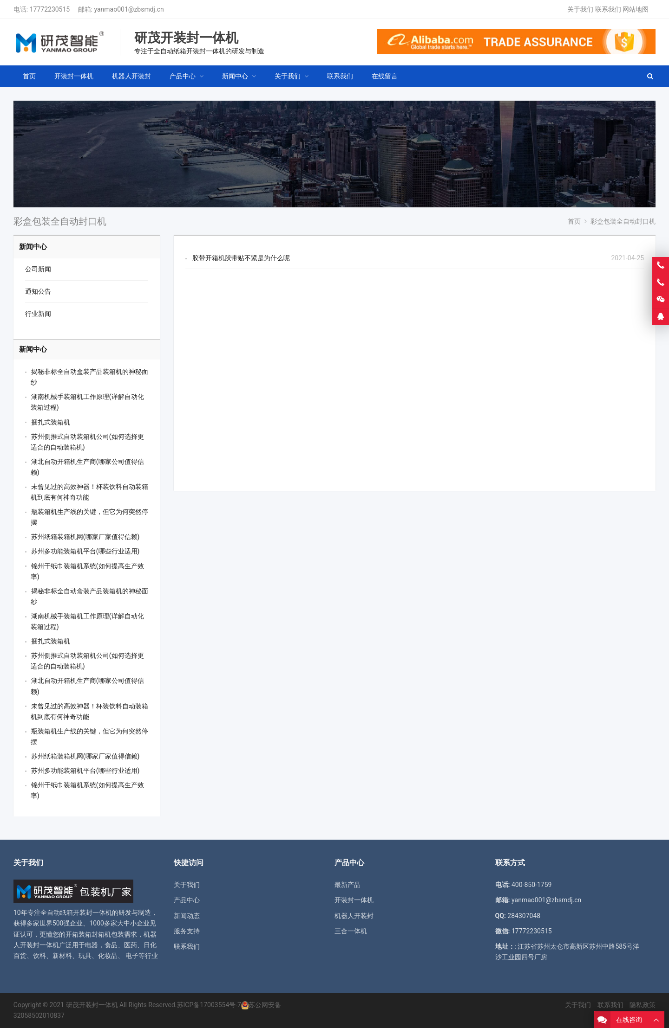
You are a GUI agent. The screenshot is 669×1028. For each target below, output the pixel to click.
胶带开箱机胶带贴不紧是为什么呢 (241, 258)
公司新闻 (38, 269)
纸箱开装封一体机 (86, 912)
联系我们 (608, 9)
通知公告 (38, 291)
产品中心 (187, 900)
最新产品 (347, 884)
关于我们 (580, 9)
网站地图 (636, 9)
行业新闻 (38, 313)
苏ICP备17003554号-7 (209, 1005)
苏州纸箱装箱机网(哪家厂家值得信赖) (85, 536)
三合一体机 (350, 931)
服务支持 (187, 931)
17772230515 (50, 9)
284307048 (523, 915)
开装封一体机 (354, 900)
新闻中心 (33, 247)
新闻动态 (187, 915)
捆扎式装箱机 (50, 422)
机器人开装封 (354, 915)
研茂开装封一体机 (92, 1005)
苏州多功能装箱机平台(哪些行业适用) (85, 551)
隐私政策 (643, 1005)
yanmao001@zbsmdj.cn (129, 9)
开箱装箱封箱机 (88, 934)
